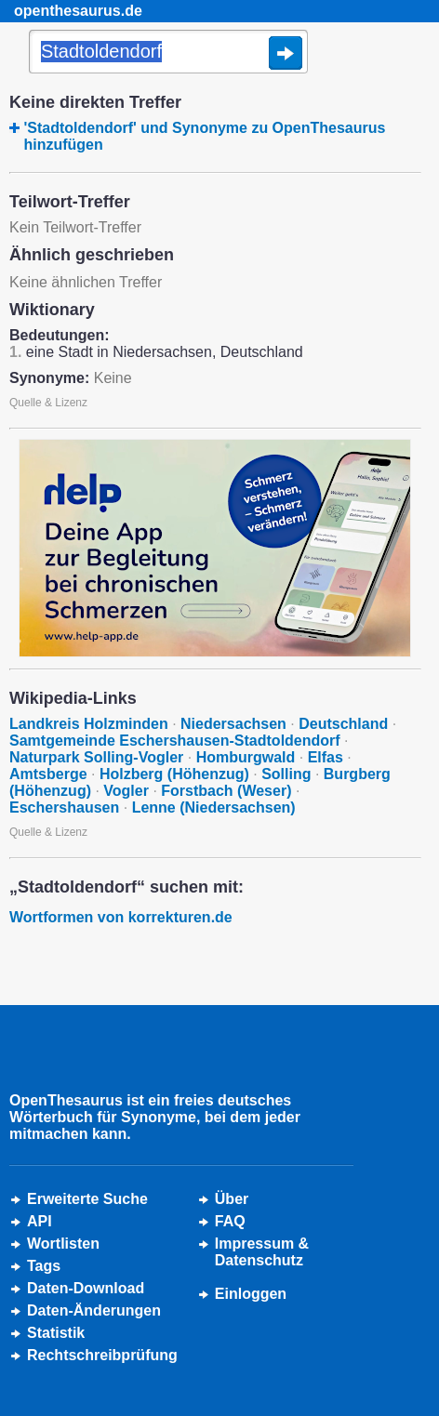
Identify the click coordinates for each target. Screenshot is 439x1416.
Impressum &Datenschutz (262, 1252)
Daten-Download (85, 1288)
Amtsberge (48, 774)
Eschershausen (64, 807)
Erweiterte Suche (87, 1199)
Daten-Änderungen (94, 1310)
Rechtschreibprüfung (102, 1355)
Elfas (325, 757)
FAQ (230, 1221)
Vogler (126, 791)
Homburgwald (246, 757)
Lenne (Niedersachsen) (214, 807)
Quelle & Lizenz (48, 402)
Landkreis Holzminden (88, 724)
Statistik (56, 1333)
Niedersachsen (233, 724)
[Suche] (168, 53)
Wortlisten (63, 1243)
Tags (43, 1266)
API (39, 1221)
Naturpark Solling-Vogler (96, 757)
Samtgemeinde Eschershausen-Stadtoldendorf (174, 740)
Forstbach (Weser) (226, 791)
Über (231, 1199)
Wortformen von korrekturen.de (121, 917)
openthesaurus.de (78, 11)
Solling (286, 774)
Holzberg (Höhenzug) (174, 774)
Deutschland (343, 724)
